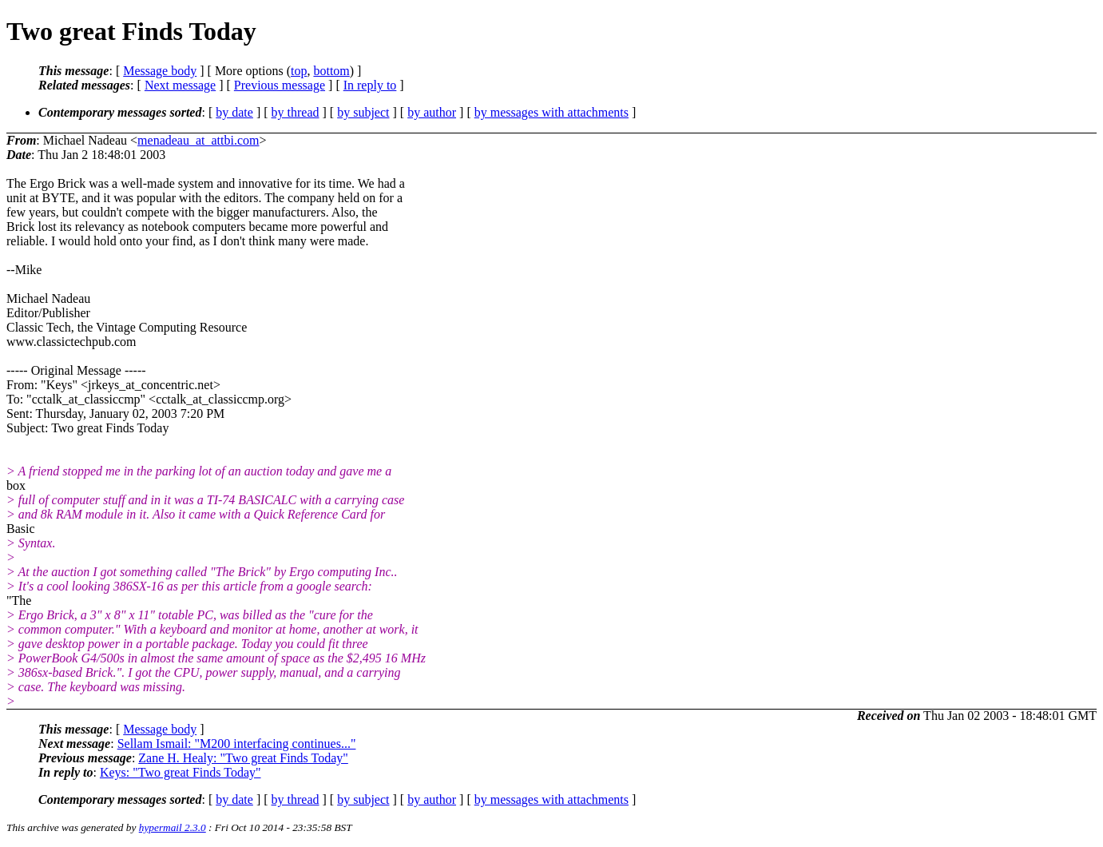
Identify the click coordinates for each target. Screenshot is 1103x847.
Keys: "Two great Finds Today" (180, 772)
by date (234, 112)
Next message (180, 85)
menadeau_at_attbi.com (198, 140)
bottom (331, 71)
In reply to (370, 85)
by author (431, 112)
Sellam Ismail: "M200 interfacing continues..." (236, 743)
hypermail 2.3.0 (172, 827)
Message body (159, 71)
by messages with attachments (551, 112)
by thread (295, 112)
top (299, 71)
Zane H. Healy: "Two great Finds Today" (242, 758)
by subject (363, 112)
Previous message (279, 85)
